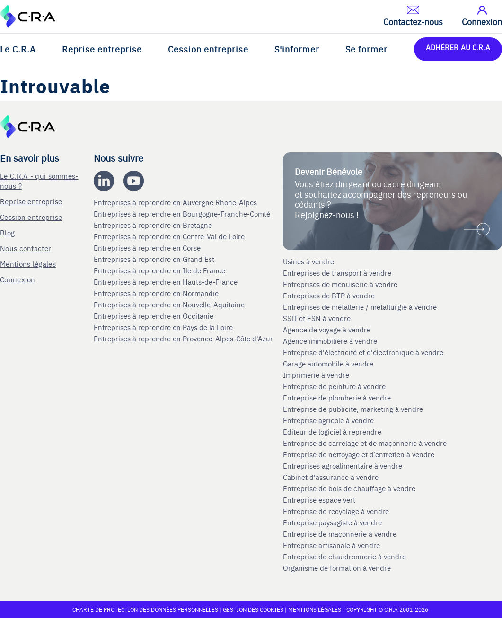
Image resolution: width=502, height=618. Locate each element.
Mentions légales (28, 264)
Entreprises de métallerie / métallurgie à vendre (361, 307)
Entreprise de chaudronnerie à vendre (344, 556)
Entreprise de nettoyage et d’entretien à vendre (358, 454)
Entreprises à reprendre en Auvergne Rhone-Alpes (176, 202)
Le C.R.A (18, 49)
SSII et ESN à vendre (317, 318)
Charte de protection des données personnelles (145, 609)
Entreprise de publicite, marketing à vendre (353, 409)
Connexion (17, 279)
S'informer (296, 49)
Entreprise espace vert (319, 500)
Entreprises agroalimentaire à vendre (342, 465)
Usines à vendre (308, 261)
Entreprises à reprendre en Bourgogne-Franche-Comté (183, 213)
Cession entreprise (208, 49)
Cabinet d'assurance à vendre (331, 477)
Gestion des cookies (254, 609)
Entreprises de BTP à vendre (330, 295)
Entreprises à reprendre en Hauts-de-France (166, 282)
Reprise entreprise (102, 49)
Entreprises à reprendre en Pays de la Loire (163, 327)
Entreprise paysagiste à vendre (332, 522)
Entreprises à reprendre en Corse (148, 248)
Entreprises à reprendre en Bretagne (154, 225)
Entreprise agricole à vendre (328, 420)
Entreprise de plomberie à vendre (337, 397)
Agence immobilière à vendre (331, 341)
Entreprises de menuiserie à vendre (341, 284)
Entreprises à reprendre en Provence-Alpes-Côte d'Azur (184, 338)
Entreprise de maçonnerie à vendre (339, 534)
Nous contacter (25, 248)
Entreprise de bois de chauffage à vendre (349, 488)
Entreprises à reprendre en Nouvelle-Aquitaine (170, 304)
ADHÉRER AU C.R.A (458, 47)
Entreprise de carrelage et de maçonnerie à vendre (365, 443)
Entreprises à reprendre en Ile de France (160, 270)
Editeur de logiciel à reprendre (332, 431)
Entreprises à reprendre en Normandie (157, 293)
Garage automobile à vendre (329, 363)
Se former (366, 49)
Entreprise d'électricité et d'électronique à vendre (363, 352)
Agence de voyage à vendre (327, 329)
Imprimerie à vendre (317, 375)
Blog (7, 232)
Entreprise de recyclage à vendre (336, 511)
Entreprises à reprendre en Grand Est (155, 259)
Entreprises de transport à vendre (337, 273)
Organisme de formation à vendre (337, 568)
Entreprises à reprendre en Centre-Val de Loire (170, 236)
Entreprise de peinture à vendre (334, 386)
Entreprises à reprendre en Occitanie (154, 316)
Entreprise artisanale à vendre (331, 545)
